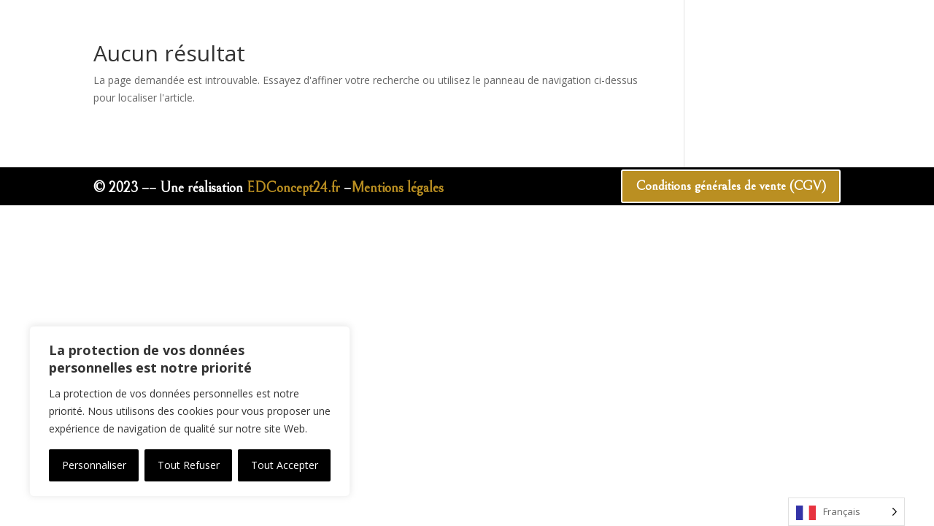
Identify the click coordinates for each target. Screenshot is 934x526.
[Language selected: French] (846, 512)
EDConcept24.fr (293, 188)
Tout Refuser (189, 465)
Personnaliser (94, 465)
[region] (189, 411)
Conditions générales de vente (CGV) (718, 187)
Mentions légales (397, 188)
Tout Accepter (284, 465)
